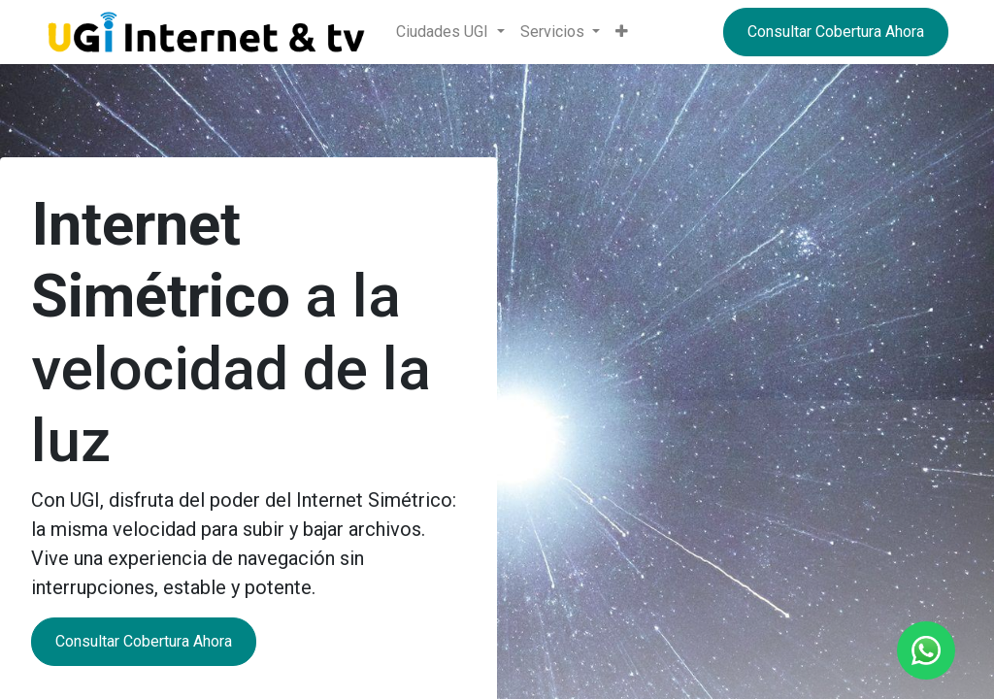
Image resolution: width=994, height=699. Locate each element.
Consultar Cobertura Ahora (835, 31)
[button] (622, 32)
